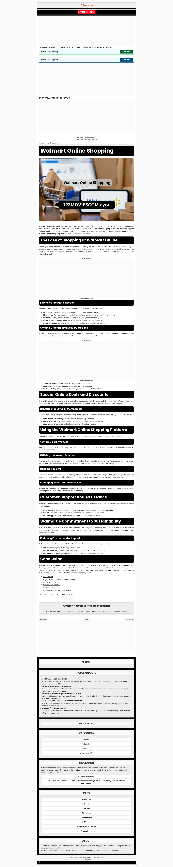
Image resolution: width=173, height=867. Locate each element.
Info (46, 595)
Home (86, 619)
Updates (85, 748)
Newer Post (43, 619)
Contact (86, 808)
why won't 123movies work (54, 708)
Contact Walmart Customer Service (57, 590)
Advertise (86, 804)
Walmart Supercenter (51, 585)
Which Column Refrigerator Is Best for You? (62, 693)
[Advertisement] (86, 31)
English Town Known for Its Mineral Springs (59, 579)
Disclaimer (86, 813)
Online (51, 595)
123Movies (88, 859)
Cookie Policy (86, 817)
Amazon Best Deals (86, 12)
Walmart (70, 595)
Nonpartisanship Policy (86, 826)
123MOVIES (90, 857)
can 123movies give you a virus (56, 686)
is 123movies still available (54, 679)
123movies (86, 799)
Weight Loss (84, 753)
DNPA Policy (86, 822)
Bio (85, 739)
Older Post (129, 619)
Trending (62, 595)
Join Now (126, 51)
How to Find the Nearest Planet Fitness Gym (62, 701)
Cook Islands (48, 577)
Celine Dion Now (49, 582)
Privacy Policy (86, 831)
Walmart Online (49, 587)
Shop (56, 595)
